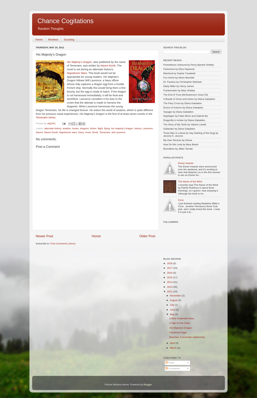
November (176, 295)
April (172, 343)
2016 (170, 272)
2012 (170, 291)
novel (88, 132)
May (172, 314)
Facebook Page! (178, 332)
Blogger (147, 384)
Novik (95, 132)
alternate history (52, 128)
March (173, 347)
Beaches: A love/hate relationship (187, 337)
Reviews (53, 39)
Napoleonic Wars (77, 73)
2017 (170, 268)
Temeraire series (46, 117)
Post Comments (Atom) (63, 243)
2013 (170, 287)
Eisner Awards (185, 163)
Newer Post (44, 236)
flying (107, 128)
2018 (170, 263)
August (174, 300)
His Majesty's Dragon (79, 62)
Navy (81, 132)
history (137, 128)
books (75, 128)
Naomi (39, 132)
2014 (170, 282)
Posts (169, 362)
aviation (67, 128)
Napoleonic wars (68, 132)
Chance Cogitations (65, 21)
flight (100, 128)
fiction (93, 128)
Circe (181, 200)
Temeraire (104, 132)
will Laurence (119, 132)
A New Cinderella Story (181, 318)
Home (39, 39)
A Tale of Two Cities (179, 323)
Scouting (69, 39)
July (172, 305)
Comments (172, 368)
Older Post (147, 236)
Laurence (148, 128)
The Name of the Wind (190, 181)
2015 (170, 277)
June (173, 309)
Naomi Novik (108, 65)
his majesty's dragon (122, 128)
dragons (84, 128)
